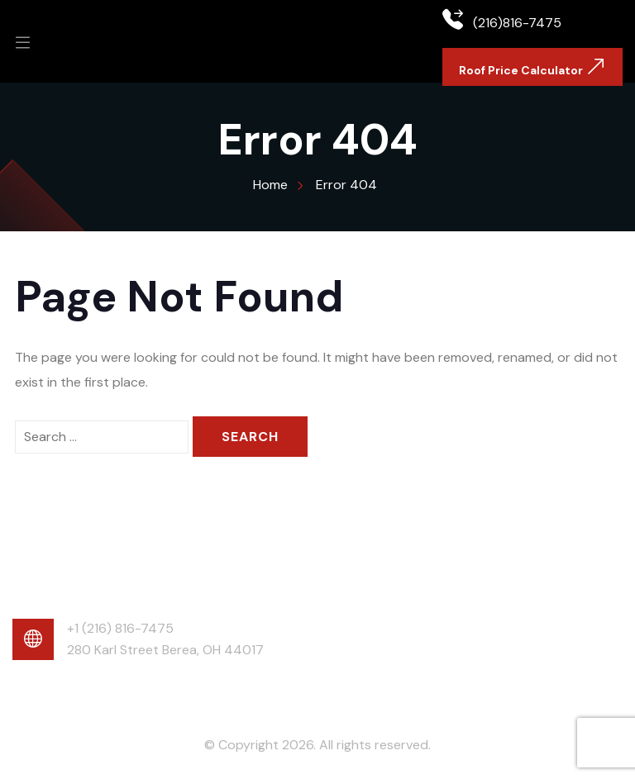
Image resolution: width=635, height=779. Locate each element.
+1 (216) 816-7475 (120, 628)
